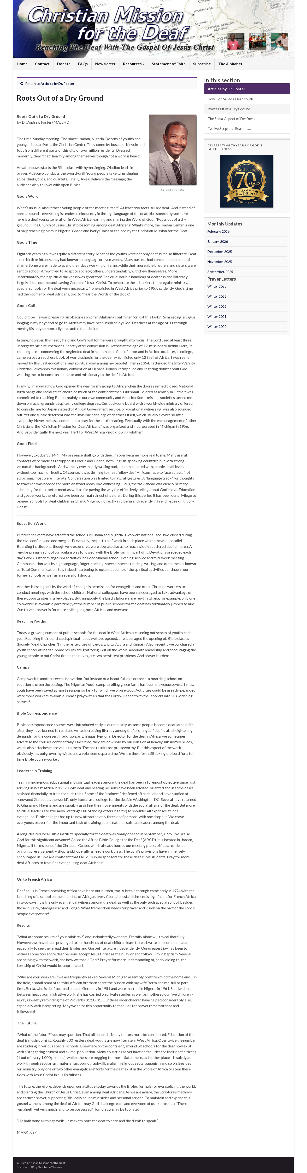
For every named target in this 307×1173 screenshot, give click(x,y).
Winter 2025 (216, 286)
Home (22, 63)
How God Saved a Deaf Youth (230, 99)
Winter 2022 (216, 306)
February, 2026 (218, 231)
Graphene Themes (50, 1167)
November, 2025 (219, 262)
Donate (64, 63)
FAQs (83, 63)
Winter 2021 (216, 316)
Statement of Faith (169, 63)
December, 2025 (219, 251)
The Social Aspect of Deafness (231, 119)
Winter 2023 (216, 296)
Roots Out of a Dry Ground (229, 109)
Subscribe (202, 63)
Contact (42, 63)
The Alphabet (230, 63)
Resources (133, 63)
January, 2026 (217, 241)
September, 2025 (220, 272)
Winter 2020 (216, 326)
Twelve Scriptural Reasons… (229, 129)
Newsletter (105, 63)
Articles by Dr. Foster (57, 83)
